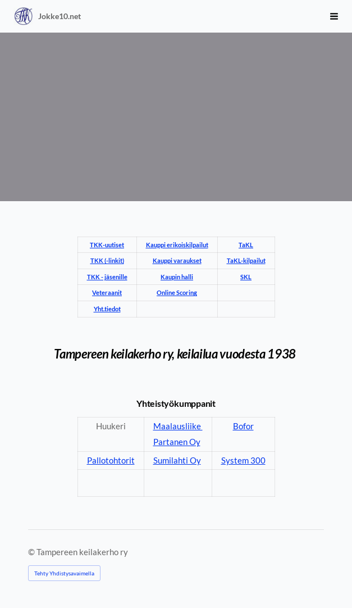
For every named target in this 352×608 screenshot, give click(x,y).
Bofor (243, 426)
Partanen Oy (176, 442)
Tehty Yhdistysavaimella (64, 573)
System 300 (243, 460)
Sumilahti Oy (177, 460)
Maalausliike (178, 426)
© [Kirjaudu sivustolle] (32, 552)
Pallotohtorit (111, 460)
